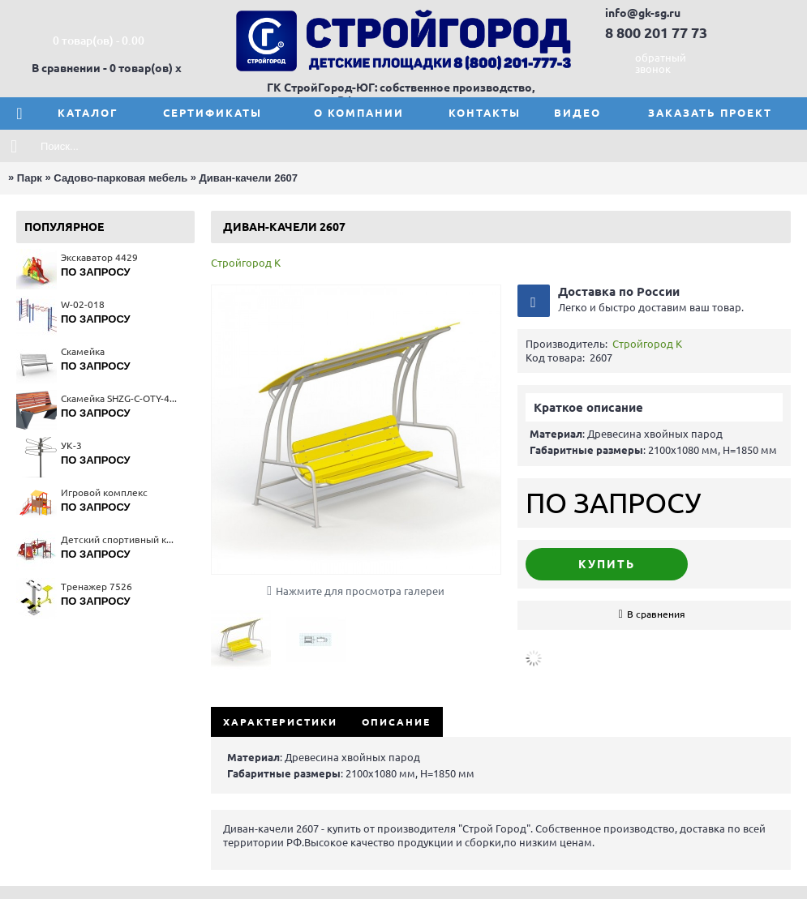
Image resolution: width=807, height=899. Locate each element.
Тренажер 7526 (96, 586)
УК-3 (71, 445)
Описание (396, 722)
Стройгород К (246, 262)
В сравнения (656, 614)
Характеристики (280, 722)
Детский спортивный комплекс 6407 (119, 539)
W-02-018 (83, 304)
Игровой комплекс (104, 492)
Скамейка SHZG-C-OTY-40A (119, 398)
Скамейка (83, 351)
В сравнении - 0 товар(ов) (102, 68)
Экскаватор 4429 (99, 257)
